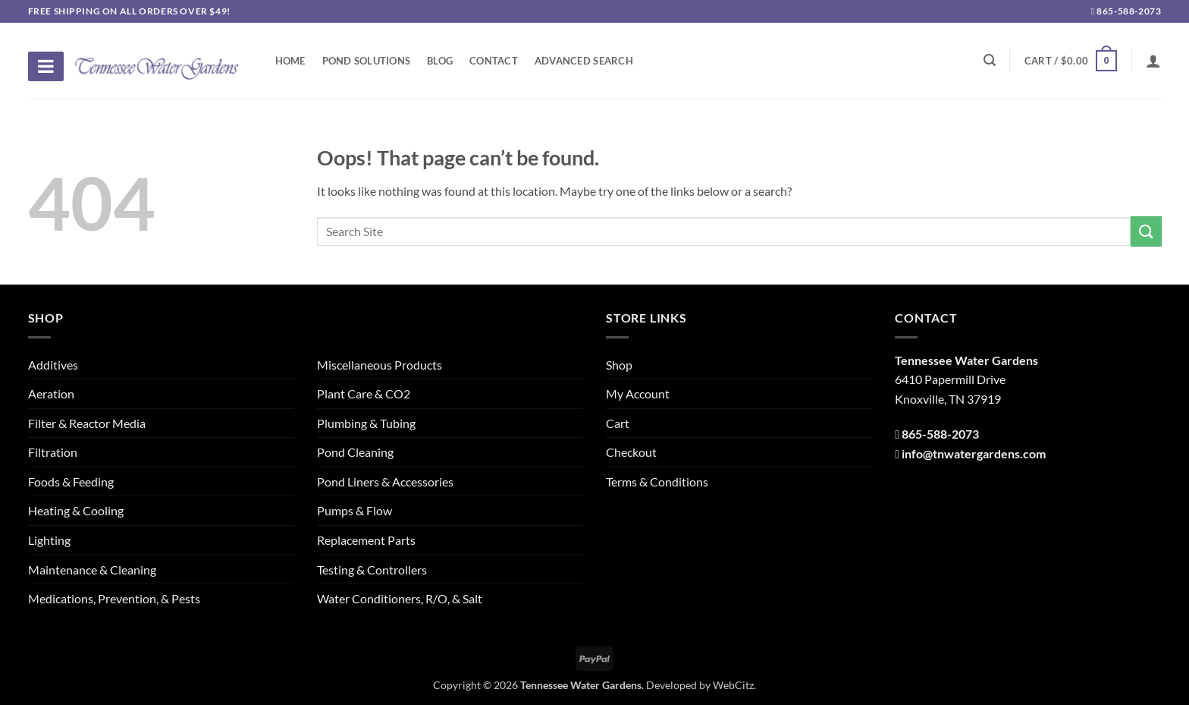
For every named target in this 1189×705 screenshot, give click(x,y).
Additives (53, 364)
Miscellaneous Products (379, 364)
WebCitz (733, 684)
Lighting (49, 540)
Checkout (631, 452)
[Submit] (1146, 231)
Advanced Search (584, 61)
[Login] (1153, 60)
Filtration (52, 452)
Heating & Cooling (76, 510)
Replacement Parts (366, 540)
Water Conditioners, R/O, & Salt (399, 598)
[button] (1070, 60)
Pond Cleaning (355, 452)
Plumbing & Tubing (366, 423)
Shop (619, 364)
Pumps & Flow (354, 510)
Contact (493, 61)
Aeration (51, 393)
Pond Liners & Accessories (385, 481)
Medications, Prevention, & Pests (114, 598)
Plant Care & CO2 (363, 393)
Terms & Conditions (657, 481)
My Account (638, 393)
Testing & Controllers (372, 569)
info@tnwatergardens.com (974, 453)
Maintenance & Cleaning (92, 569)
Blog (440, 61)
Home (290, 61)
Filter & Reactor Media (87, 423)
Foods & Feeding (71, 481)
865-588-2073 (1126, 11)
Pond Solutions (366, 61)
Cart (617, 423)
